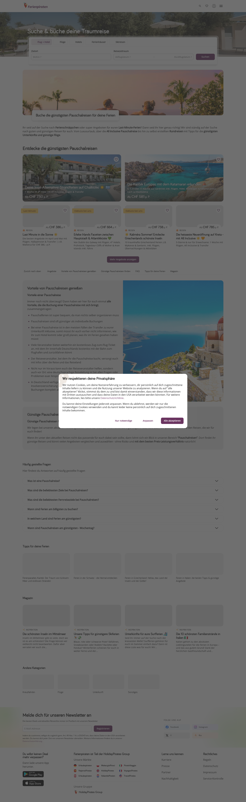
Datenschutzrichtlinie (112, 398)
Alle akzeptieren (172, 420)
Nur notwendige (123, 420)
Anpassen (148, 420)
